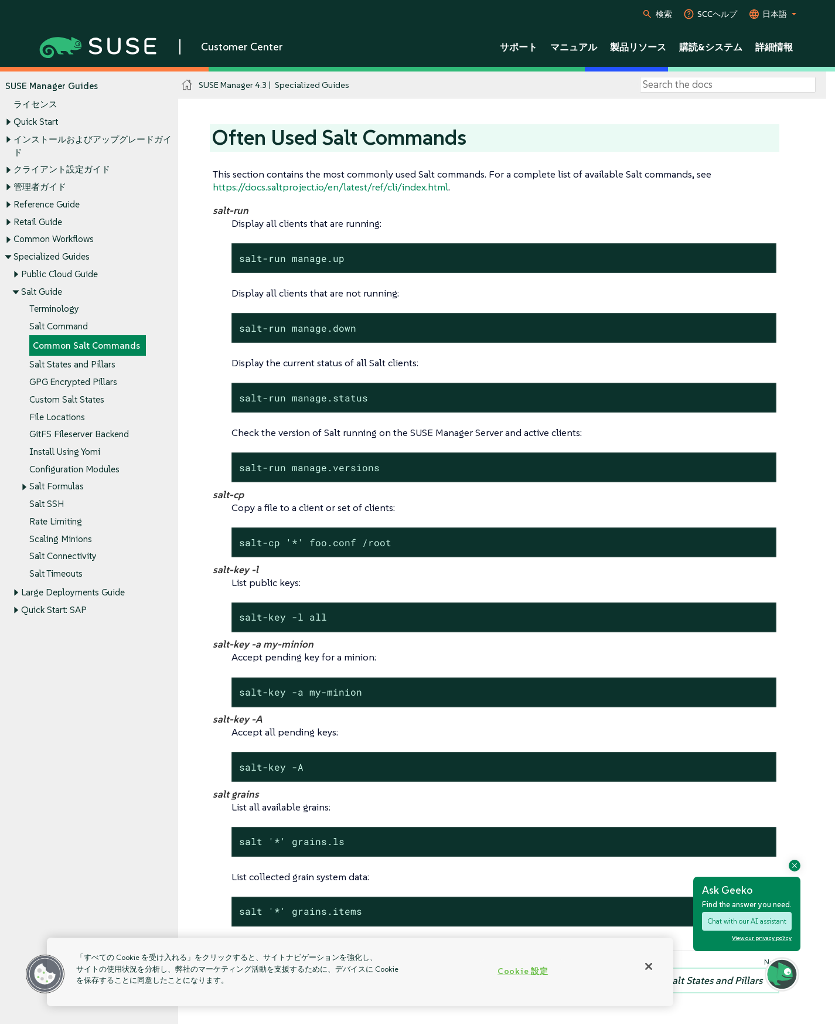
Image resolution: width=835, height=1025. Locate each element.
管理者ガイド (39, 186)
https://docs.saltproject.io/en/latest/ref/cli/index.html (330, 187)
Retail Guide (37, 221)
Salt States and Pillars (72, 364)
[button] (45, 974)
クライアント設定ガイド (61, 169)
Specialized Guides (51, 256)
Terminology (54, 309)
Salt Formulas (56, 486)
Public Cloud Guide (59, 274)
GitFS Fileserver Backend (79, 434)
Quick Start (35, 121)
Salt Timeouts (56, 574)
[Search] (728, 85)
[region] (360, 972)
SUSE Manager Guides (51, 85)
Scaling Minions (60, 538)
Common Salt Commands (86, 345)
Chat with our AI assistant (746, 921)
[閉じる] (649, 966)
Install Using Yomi (64, 451)
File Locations (57, 417)
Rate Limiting (55, 521)
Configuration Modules (74, 469)
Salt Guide (41, 291)
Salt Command (58, 326)
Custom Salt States (66, 399)
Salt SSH (46, 504)
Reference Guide (46, 204)
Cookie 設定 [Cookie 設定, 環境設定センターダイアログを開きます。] (522, 971)
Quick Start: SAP (54, 609)
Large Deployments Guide (73, 592)
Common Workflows (53, 239)
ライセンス (35, 104)
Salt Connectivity (63, 556)
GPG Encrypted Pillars (73, 381)
